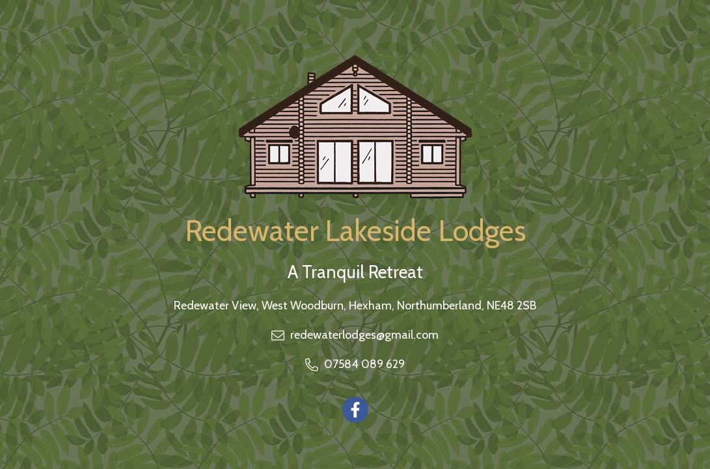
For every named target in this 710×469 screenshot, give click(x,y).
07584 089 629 (364, 364)
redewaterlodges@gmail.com (364, 335)
